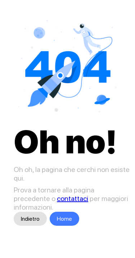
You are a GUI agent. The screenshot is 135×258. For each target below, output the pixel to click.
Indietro (30, 218)
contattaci (72, 198)
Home (64, 218)
